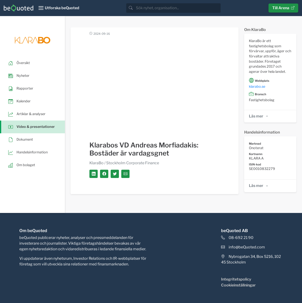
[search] (178, 8)
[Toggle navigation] (58, 8)
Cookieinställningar (238, 285)
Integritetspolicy (236, 279)
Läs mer (258, 116)
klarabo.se (257, 86)
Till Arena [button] (283, 8)
